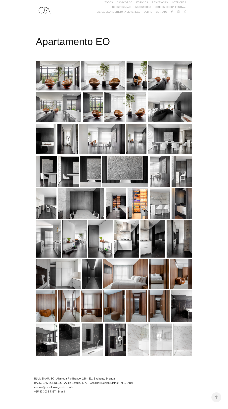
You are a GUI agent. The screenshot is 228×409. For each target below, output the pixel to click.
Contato (161, 11)
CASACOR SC (124, 2)
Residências (160, 2)
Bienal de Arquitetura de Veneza (118, 11)
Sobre (148, 11)
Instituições (143, 7)
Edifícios (142, 2)
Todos (109, 2)
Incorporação (121, 7)
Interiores (179, 2)
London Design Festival (170, 7)
